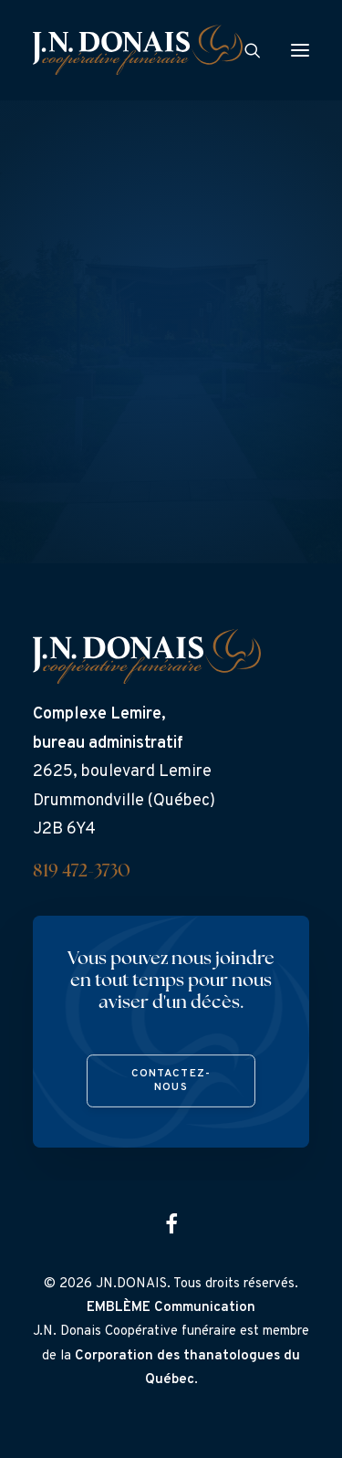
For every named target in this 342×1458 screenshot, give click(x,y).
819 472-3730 (81, 872)
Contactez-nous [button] (171, 1081)
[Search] (244, 50)
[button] (300, 50)
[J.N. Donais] (138, 50)
